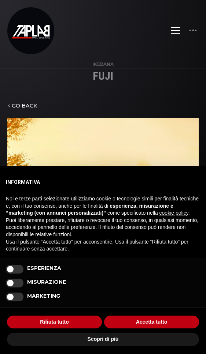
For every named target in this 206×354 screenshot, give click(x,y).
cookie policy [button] (173, 213)
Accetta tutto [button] (152, 322)
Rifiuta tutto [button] (54, 322)
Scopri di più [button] (103, 339)
